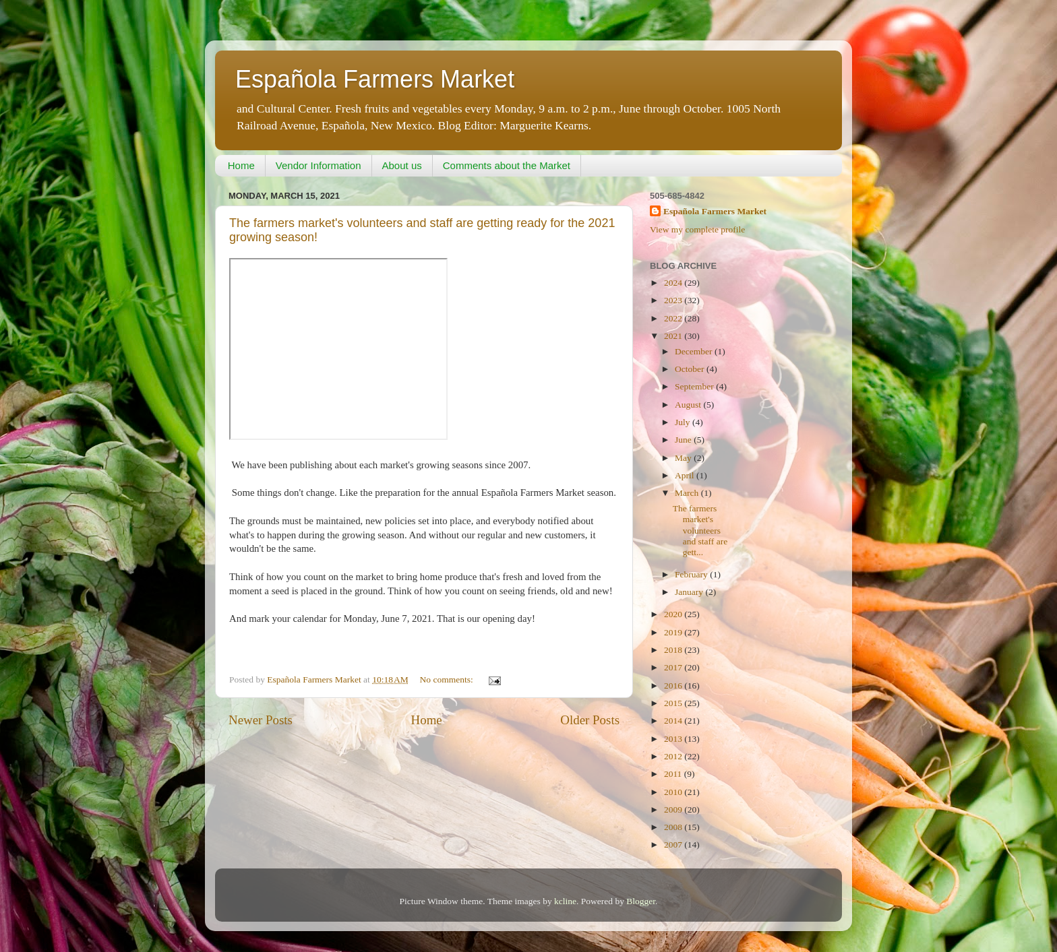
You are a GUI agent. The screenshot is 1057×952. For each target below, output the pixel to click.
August (689, 405)
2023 (674, 300)
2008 (674, 827)
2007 (674, 844)
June (684, 440)
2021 (674, 336)
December (695, 351)
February (692, 574)
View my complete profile (697, 229)
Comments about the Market (506, 165)
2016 (674, 685)
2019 (674, 632)
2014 (674, 721)
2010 (674, 792)
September (695, 386)
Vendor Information (318, 165)
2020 (674, 614)
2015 (674, 703)
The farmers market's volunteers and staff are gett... (700, 530)
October (690, 369)
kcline (565, 901)
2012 (674, 756)
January (690, 592)
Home (241, 165)
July (683, 422)
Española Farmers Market (374, 79)
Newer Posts (261, 720)
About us (402, 165)
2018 (674, 650)
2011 (674, 774)
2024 (674, 283)
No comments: (448, 679)
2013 (674, 739)
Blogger (640, 901)
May (684, 458)
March (688, 493)
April (685, 475)
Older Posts (590, 720)
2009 (674, 809)
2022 (674, 318)
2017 (674, 667)
